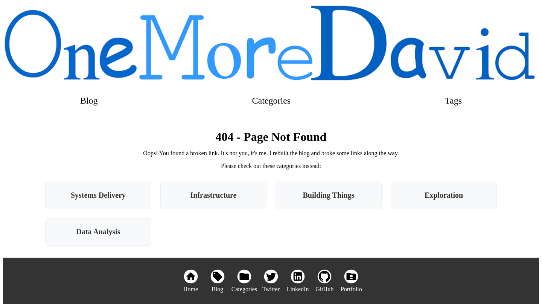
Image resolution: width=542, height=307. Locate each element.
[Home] (190, 281)
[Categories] (244, 281)
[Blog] (217, 281)
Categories (271, 100)
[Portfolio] (351, 281)
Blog (89, 100)
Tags (453, 100)
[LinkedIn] (298, 281)
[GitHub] (324, 281)
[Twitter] (270, 281)
